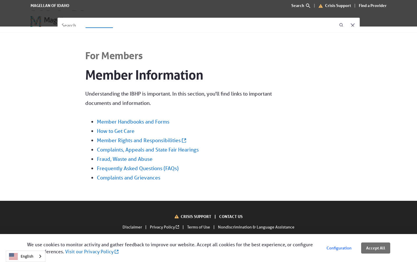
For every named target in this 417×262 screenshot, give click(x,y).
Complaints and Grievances (128, 177)
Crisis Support (338, 5)
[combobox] (25, 256)
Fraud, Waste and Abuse (124, 159)
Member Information (144, 75)
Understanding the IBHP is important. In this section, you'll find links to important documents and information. (185, 136)
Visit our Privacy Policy (91, 251)
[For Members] (99, 21)
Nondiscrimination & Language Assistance (256, 227)
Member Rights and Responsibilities (141, 140)
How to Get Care (115, 131)
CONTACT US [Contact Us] (231, 216)
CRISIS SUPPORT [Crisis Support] (196, 216)
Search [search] (301, 5)
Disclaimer (133, 227)
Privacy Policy (165, 227)
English (21, 256)
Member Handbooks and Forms (133, 121)
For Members (114, 55)
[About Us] (168, 21)
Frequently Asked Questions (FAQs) (138, 168)
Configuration (339, 248)
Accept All (375, 248)
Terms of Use (199, 227)
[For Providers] (136, 21)
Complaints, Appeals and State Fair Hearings (148, 149)
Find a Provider (373, 5)
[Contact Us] (199, 21)
